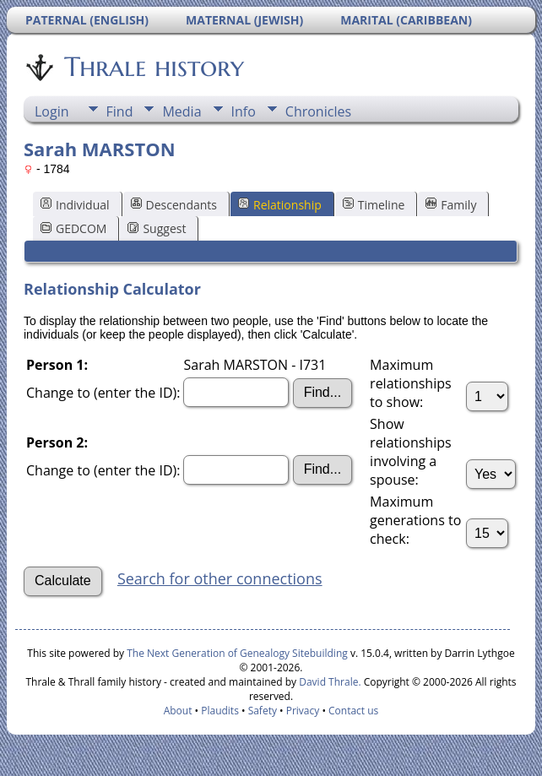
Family (450, 205)
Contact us (353, 710)
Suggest (156, 228)
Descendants (174, 205)
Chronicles (318, 111)
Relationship (280, 205)
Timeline (374, 205)
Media (181, 111)
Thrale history (153, 67)
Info (243, 111)
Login (52, 111)
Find (119, 111)
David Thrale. (328, 682)
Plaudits (220, 710)
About (178, 710)
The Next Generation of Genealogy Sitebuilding (237, 653)
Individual (75, 205)
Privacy (303, 710)
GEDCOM (73, 228)
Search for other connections (219, 578)
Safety (262, 710)
